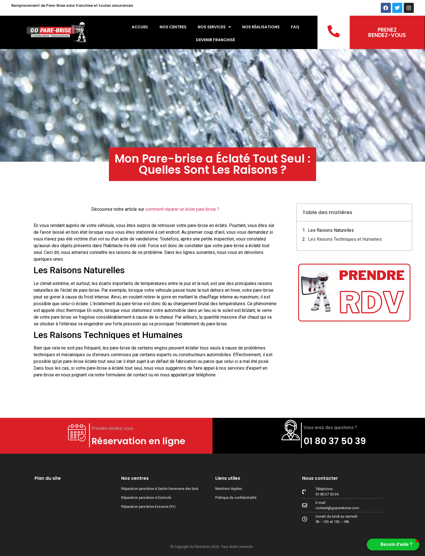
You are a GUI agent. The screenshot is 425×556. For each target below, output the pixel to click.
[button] (393, 544)
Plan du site (47, 478)
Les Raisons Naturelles (331, 230)
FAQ (295, 27)
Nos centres (173, 27)
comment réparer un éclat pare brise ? (182, 209)
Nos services (214, 27)
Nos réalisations (261, 27)
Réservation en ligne (138, 441)
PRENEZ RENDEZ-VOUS (387, 32)
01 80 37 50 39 (334, 441)
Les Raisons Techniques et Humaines (345, 239)
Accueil (140, 27)
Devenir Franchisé (215, 40)
